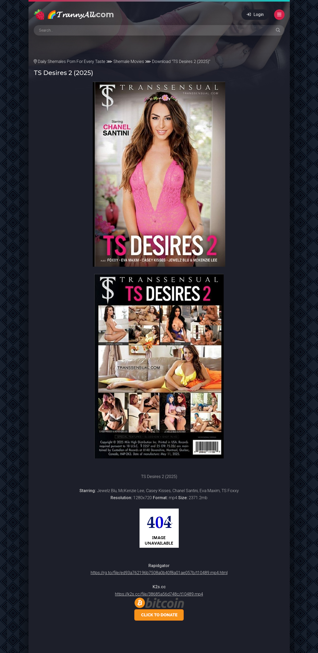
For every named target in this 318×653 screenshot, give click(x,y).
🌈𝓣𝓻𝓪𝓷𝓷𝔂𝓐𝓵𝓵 (80, 14)
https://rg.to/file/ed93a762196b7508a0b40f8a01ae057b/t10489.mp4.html (159, 572)
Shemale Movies (128, 61)
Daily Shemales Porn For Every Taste (71, 61)
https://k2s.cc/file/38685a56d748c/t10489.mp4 (159, 594)
